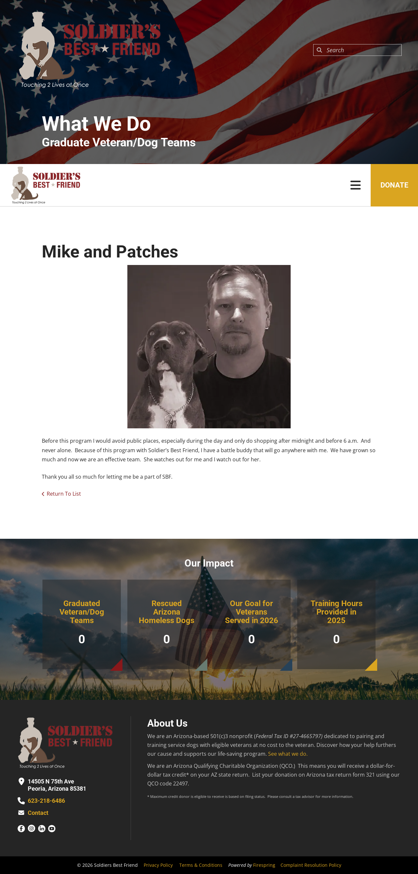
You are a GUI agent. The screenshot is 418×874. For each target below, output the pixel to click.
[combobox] (357, 50)
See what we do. (288, 753)
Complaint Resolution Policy (311, 865)
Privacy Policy (158, 865)
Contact (38, 812)
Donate (394, 185)
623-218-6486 (46, 800)
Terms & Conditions (200, 865)
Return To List (64, 493)
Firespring (264, 865)
